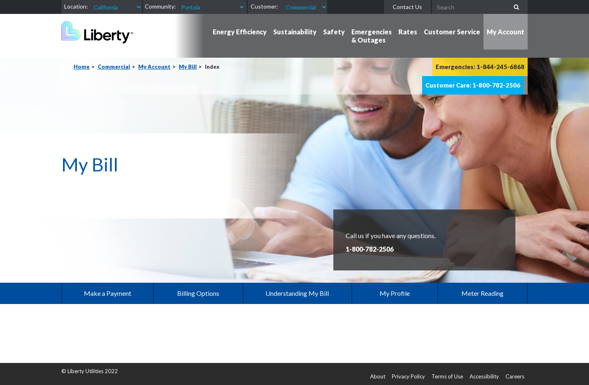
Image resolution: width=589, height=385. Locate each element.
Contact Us (407, 6)
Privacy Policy (408, 376)
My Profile (395, 293)
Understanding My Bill (297, 293)
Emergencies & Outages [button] (371, 36)
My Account (154, 66)
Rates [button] (407, 32)
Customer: (264, 6)
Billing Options (198, 293)
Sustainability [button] (295, 32)
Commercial (114, 66)
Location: (76, 6)
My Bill (188, 66)
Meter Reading (482, 293)
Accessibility (484, 376)
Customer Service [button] (452, 32)
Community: (160, 6)
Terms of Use (447, 376)
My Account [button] (505, 32)
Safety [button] (334, 32)
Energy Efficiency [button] (240, 32)
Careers (515, 376)
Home (82, 66)
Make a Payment (107, 293)
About (377, 376)
